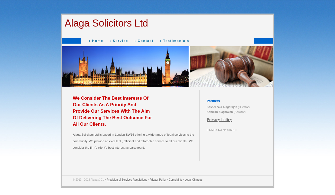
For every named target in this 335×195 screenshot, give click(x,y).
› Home (96, 41)
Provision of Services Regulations (127, 179)
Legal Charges (193, 179)
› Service (119, 41)
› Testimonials (174, 41)
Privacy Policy (219, 119)
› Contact (144, 41)
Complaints (175, 179)
